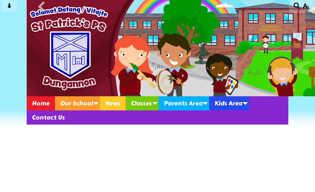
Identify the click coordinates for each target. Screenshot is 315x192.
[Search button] (297, 7)
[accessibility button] (306, 7)
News (112, 103)
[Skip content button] (9, 7)
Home (41, 103)
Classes (141, 103)
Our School (76, 103)
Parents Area (183, 103)
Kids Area (228, 103)
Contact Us (48, 117)
